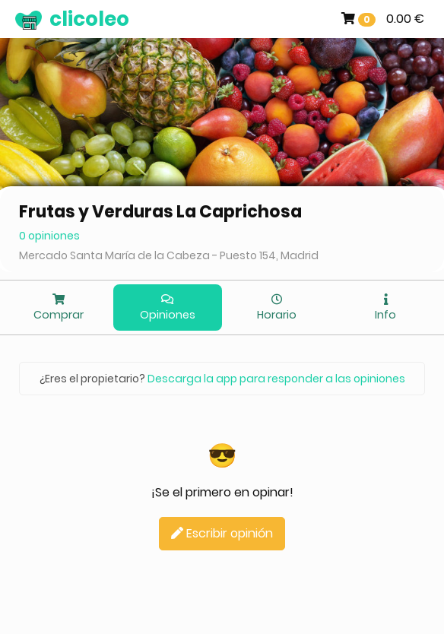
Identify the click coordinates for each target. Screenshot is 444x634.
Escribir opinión (222, 533)
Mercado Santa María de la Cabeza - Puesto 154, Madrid (169, 255)
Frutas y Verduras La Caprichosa (160, 211)
